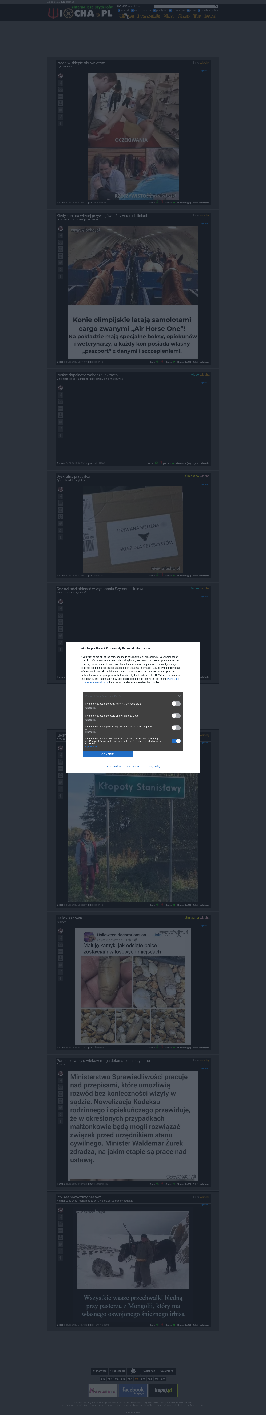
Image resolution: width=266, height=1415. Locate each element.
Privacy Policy (152, 766)
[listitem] (133, 696)
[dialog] (133, 707)
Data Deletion (113, 766)
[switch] (176, 703)
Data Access (133, 766)
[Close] (193, 648)
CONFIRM (107, 754)
